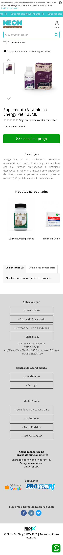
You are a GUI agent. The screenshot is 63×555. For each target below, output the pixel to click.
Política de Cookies (9, 8)
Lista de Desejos (32, 435)
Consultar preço (31, 138)
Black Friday (32, 336)
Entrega (32, 385)
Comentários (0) (15, 267)
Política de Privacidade (32, 319)
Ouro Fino (18, 126)
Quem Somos (32, 310)
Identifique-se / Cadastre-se (32, 409)
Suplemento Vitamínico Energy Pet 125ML (30, 51)
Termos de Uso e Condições (32, 328)
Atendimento (32, 376)
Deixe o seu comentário (42, 267)
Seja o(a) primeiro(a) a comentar (38, 120)
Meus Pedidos (32, 427)
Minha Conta (32, 418)
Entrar (57, 25)
